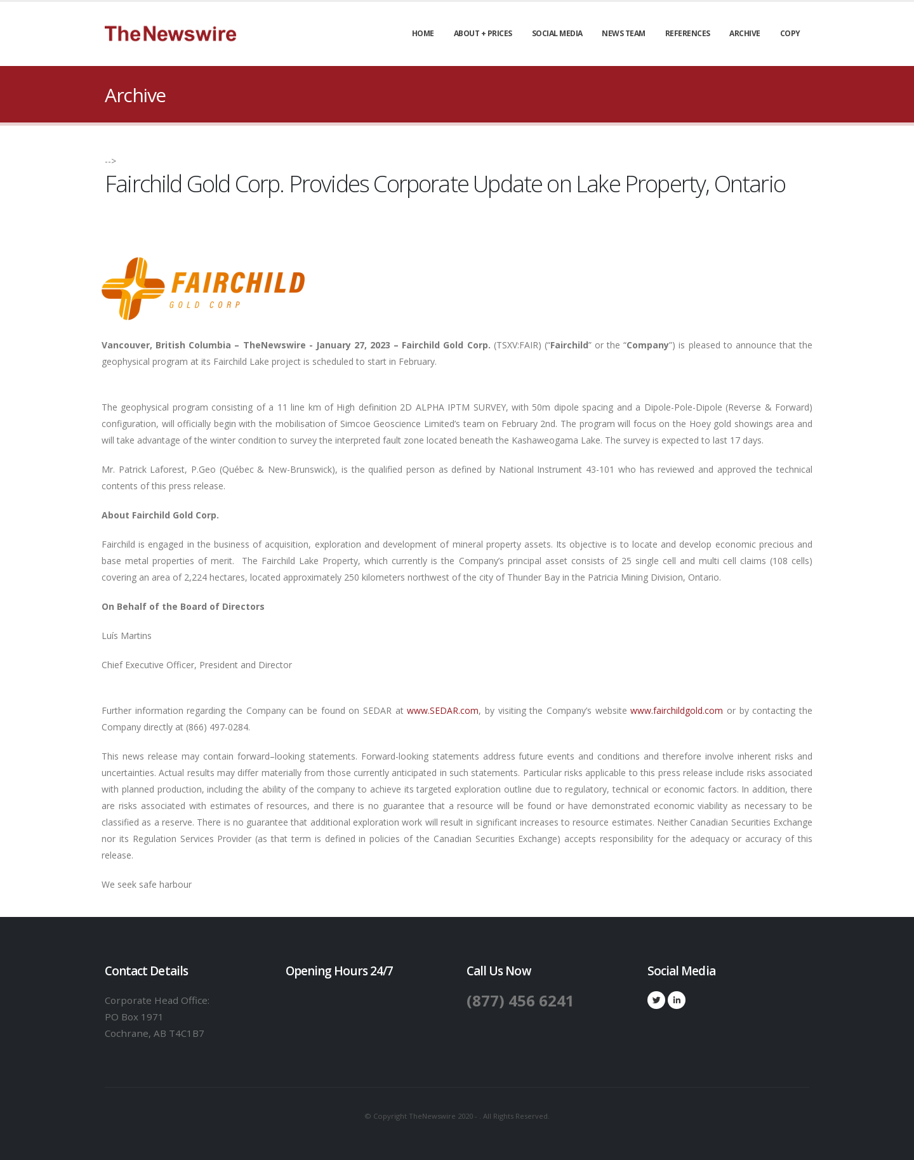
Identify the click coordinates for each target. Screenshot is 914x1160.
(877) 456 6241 (521, 1000)
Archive (744, 33)
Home (423, 33)
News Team (624, 33)
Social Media (557, 33)
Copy (790, 33)
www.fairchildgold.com (676, 710)
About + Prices (483, 33)
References (687, 33)
